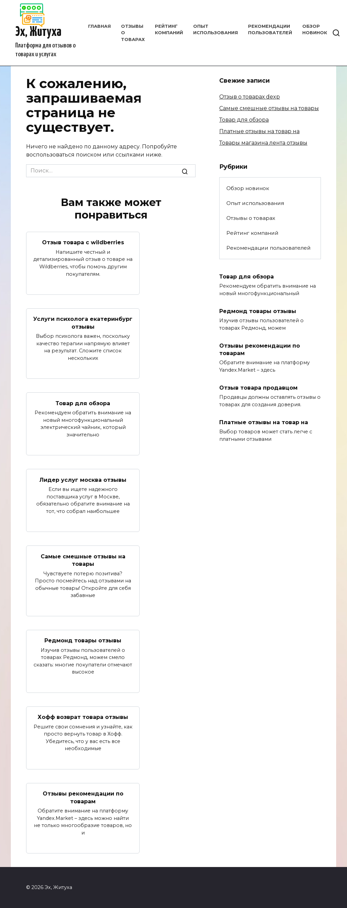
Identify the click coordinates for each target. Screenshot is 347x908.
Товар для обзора (83, 403)
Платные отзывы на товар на (259, 131)
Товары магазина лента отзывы (263, 143)
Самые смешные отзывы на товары (83, 560)
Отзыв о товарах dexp (249, 97)
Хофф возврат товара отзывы (83, 717)
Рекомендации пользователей (268, 248)
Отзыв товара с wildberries (83, 242)
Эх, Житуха (38, 32)
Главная (99, 26)
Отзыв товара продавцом (258, 388)
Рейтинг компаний (252, 233)
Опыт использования (255, 203)
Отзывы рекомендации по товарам (83, 797)
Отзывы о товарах (250, 218)
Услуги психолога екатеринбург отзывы (82, 323)
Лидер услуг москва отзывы (82, 479)
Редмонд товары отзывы (82, 640)
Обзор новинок (247, 188)
